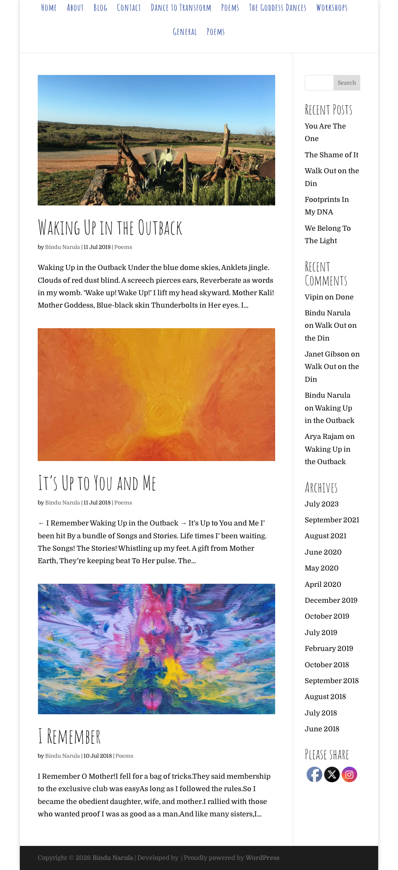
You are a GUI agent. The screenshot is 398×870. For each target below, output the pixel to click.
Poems (230, 9)
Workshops (332, 9)
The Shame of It (331, 155)
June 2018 (322, 729)
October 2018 (327, 665)
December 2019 (331, 600)
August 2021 (325, 536)
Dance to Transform (181, 9)
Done (344, 297)
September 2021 (332, 520)
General (185, 33)
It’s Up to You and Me (97, 482)
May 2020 (322, 568)
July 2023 (322, 504)
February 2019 (329, 648)
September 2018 (332, 681)
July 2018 (321, 713)
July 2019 (321, 633)
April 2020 (323, 584)
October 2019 (327, 616)
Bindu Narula (62, 247)
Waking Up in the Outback (110, 226)
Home (49, 9)
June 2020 (323, 552)
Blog (100, 9)
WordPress (262, 857)
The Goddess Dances (278, 9)
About (75, 9)
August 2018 (325, 697)
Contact (129, 9)
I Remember (69, 735)
